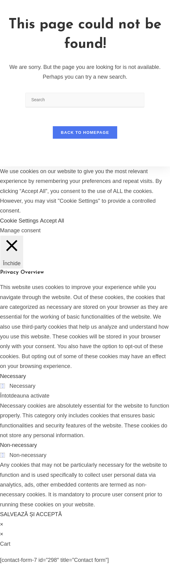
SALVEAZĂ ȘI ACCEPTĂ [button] (31, 514)
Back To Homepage (85, 132)
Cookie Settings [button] (19, 221)
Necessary (22, 386)
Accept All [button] (52, 221)
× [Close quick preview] (1, 524)
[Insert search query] (84, 100)
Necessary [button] (13, 376)
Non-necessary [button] (18, 445)
